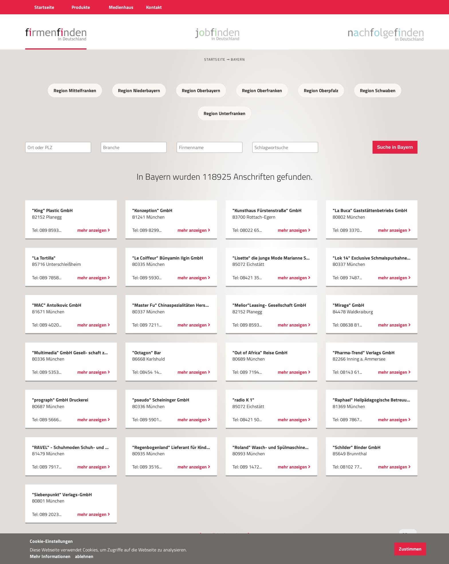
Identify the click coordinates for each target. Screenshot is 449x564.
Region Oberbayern (201, 90)
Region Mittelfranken (75, 90)
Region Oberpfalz (321, 90)
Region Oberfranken (262, 90)
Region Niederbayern (139, 90)
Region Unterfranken (224, 113)
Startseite (215, 59)
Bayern (238, 59)
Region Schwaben (377, 90)
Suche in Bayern (395, 147)
